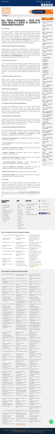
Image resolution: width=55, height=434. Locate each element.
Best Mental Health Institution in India (20, 424)
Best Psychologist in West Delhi (35, 281)
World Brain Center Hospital (19, 430)
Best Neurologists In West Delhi (35, 421)
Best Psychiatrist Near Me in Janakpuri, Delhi (22, 275)
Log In (28, 211)
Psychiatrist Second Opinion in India (47, 123)
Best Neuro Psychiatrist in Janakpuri (8, 300)
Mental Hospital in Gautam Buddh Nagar (36, 354)
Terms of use (30, 209)
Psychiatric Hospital (47, 88)
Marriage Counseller (7, 395)
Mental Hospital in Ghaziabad (20, 354)
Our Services (45, 206)
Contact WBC (45, 204)
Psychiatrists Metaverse (46, 71)
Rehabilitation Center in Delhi (8, 338)
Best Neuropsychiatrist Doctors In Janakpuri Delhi (21, 328)
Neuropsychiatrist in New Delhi (35, 366)
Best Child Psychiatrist (21, 385)
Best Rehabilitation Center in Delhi (22, 287)
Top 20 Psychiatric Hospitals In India (34, 419)
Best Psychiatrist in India (21, 278)
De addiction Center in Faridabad (35, 383)
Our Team (20, 214)
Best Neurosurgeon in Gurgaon (21, 401)
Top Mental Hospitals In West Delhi (21, 315)
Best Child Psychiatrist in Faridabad (8, 393)
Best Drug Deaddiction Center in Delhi (35, 287)
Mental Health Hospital (47, 160)
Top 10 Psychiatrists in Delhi (9, 410)
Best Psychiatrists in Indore (47, 54)
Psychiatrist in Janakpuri (35, 299)
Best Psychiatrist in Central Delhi (9, 295)
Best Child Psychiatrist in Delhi (21, 289)
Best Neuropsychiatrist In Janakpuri (21, 323)
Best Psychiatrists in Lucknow (47, 47)
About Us (20, 204)
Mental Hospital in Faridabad (20, 357)
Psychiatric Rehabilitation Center (35, 338)
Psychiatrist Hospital (45, 67)
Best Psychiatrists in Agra (47, 149)
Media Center (45, 209)
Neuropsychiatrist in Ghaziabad (20, 372)
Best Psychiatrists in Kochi (47, 40)
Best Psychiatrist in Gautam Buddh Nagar (8, 335)
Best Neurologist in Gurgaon (34, 361)
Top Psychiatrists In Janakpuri (20, 307)
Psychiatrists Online (47, 91)
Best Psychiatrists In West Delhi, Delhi (22, 295)
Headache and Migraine (21, 395)
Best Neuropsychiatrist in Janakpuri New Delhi (35, 323)
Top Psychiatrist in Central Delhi (9, 304)
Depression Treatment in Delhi (22, 284)
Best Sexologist (6, 406)
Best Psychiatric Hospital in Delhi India (9, 413)
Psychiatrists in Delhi (47, 142)
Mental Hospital (46, 57)
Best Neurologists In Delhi (22, 421)
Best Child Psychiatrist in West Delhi (8, 292)
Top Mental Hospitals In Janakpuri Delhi (35, 312)
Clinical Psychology (8, 210)
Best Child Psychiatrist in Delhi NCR (35, 289)
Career (20, 223)
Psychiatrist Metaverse (45, 64)
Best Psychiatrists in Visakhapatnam (47, 112)
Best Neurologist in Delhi (21, 359)
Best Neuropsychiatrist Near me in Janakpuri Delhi (35, 326)
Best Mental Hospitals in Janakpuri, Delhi (21, 312)
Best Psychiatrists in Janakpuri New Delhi (34, 297)
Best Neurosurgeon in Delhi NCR (35, 396)
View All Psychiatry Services (47, 163)
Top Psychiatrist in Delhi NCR (8, 341)
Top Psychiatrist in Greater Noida (22, 346)
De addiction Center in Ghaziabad (35, 380)
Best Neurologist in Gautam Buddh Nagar (21, 364)
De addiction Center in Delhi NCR (35, 374)
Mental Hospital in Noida (21, 351)
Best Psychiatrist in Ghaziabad (34, 333)
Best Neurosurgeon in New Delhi (9, 399)
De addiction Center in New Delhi (8, 377)
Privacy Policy (30, 206)
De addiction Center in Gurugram (8, 380)
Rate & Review (39, 1)
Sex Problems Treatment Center (35, 393)
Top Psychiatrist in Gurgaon (20, 344)
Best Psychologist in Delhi (22, 281)
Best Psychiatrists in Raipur (47, 33)
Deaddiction (6, 207)
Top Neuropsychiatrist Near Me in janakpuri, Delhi (22, 326)
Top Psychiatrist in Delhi (35, 340)
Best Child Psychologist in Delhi (22, 292)
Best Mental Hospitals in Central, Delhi (35, 315)
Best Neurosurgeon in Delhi (21, 399)
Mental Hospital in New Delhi (35, 349)
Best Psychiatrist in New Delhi (35, 330)
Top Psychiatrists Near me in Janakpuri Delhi (36, 310)
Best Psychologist (7, 348)
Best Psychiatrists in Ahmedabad (47, 131)
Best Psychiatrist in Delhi (35, 274)
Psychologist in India (47, 29)
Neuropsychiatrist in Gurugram (34, 369)
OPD (4, 209)
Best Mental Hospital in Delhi (8, 289)
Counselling (21, 225)
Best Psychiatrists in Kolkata (47, 36)
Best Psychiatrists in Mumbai (47, 138)
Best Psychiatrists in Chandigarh (47, 85)
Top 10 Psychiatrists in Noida (34, 408)
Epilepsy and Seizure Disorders (21, 393)
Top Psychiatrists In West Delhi (35, 302)
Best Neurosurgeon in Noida (35, 399)
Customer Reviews (32, 204)
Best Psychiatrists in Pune (47, 25)
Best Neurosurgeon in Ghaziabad (35, 401)
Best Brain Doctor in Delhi (8, 423)
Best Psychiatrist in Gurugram (7, 333)
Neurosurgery (6, 217)
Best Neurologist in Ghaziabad (7, 364)
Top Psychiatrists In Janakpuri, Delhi (7, 307)
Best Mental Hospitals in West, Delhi (8, 315)
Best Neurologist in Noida (35, 359)
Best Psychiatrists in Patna (47, 22)
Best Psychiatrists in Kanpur (47, 108)
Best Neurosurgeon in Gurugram (8, 401)
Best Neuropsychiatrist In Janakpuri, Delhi (8, 323)
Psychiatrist (6, 214)
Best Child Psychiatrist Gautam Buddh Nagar (21, 391)
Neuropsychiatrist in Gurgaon (7, 372)
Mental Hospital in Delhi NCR (21, 349)
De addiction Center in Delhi (21, 377)
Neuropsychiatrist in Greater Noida (7, 374)
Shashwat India (39, 431)
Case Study (48, 1)
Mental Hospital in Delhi (8, 351)
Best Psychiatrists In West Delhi (35, 292)
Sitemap (29, 207)
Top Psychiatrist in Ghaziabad (34, 344)
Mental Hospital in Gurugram (34, 352)
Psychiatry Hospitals (45, 60)
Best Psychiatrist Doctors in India (22, 407)
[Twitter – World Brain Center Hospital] (44, 5)
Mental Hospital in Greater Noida (9, 357)
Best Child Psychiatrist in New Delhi (35, 385)
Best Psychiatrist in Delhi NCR (35, 276)
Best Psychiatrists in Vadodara (47, 119)
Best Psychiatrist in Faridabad (34, 335)
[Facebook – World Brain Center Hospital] (42, 5)
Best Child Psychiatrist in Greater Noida (35, 391)
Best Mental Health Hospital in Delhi (7, 416)
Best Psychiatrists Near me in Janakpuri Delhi (22, 302)
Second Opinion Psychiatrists (47, 104)
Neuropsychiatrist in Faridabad (20, 374)
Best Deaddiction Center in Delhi (8, 287)
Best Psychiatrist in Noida (35, 328)
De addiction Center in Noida (35, 377)
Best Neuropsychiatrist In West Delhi (8, 281)
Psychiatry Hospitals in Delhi (35, 413)
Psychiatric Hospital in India (47, 135)
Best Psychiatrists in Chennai (47, 127)
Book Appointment (37, 12)
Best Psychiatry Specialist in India (22, 411)
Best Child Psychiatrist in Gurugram (21, 388)
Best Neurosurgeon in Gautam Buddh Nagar (8, 404)
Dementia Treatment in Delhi (35, 284)
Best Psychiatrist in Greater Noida (22, 335)
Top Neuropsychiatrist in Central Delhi (8, 320)
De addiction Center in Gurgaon (21, 380)
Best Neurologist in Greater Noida (34, 364)
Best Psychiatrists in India (47, 51)
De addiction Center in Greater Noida (21, 383)
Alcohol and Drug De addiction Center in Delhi (21, 338)
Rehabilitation (6, 205)
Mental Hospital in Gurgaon (7, 354)
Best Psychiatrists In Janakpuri (20, 297)
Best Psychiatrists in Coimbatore (47, 115)
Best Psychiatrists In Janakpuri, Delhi (7, 297)
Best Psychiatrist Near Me (8, 274)
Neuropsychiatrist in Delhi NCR (22, 366)
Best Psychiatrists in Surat (47, 82)
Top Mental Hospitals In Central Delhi (8, 318)
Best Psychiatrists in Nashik (47, 78)
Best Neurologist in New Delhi (8, 360)
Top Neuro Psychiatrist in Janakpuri (8, 310)
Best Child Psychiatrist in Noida (8, 388)
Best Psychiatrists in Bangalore (47, 101)
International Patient (45, 3)
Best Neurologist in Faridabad (7, 366)
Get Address (5, 1)
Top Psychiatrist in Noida (35, 341)
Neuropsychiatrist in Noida (22, 369)
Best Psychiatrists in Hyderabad (47, 156)
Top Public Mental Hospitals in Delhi (20, 416)
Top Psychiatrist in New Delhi (21, 341)
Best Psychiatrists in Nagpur (47, 145)
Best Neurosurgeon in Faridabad (35, 404)
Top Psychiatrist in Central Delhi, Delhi (35, 304)
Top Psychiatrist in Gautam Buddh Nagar (9, 346)
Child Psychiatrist (7, 212)
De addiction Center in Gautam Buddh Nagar (8, 383)
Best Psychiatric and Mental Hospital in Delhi (21, 413)
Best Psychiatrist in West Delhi (8, 279)
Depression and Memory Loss (8, 385)
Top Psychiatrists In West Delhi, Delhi (21, 304)
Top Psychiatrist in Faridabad (34, 346)
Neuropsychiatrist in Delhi (8, 369)
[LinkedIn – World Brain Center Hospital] (47, 5)
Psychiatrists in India (47, 75)
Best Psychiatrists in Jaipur (47, 94)
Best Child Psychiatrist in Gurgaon (35, 388)
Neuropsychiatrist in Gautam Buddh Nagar (35, 372)
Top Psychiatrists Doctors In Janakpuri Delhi (8, 312)
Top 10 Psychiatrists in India (36, 406)
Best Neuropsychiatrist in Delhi (35, 279)
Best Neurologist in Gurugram (20, 361)
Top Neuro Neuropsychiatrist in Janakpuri (7, 326)
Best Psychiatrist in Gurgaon (20, 333)
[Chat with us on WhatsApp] (51, 422)
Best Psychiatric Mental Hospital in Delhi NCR (35, 411)
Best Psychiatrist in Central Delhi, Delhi (36, 295)
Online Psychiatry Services (47, 97)
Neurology (5, 215)
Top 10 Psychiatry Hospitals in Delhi (22, 419)
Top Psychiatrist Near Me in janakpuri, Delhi (21, 310)
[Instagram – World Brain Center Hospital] (49, 5)
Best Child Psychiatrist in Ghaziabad (8, 391)
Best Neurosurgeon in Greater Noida (21, 404)
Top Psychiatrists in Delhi (47, 43)
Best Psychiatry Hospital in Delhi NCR (9, 419)
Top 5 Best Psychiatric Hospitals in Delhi (35, 416)
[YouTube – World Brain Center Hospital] (52, 5)
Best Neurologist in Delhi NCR (35, 357)
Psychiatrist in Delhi (20, 299)
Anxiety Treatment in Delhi (9, 283)
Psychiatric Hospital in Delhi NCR (8, 421)
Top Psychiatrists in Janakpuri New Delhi (34, 307)
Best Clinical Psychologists (47, 153)
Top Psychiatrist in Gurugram (7, 344)
